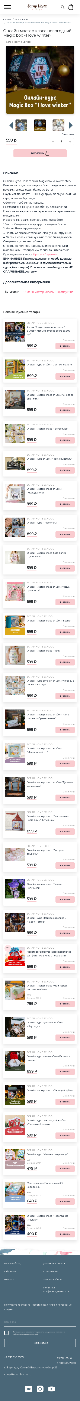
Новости (9, 1279)
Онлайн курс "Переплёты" (42, 522)
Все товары (21, 19)
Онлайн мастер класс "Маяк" (43, 650)
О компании (50, 1271)
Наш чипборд (12, 1263)
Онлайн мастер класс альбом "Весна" (49, 620)
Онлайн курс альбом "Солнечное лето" (50, 364)
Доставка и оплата (54, 1263)
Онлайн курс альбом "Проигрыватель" (49, 458)
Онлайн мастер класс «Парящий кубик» (50, 1090)
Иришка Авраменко (46, 254)
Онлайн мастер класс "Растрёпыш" (47, 428)
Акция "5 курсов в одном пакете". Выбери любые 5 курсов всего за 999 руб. (48, 331)
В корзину (37, 153)
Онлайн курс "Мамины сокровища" (47, 1154)
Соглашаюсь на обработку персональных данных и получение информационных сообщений (39, 1333)
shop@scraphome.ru (17, 1374)
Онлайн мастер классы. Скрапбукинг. (48, 291)
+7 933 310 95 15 (14, 1357)
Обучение (10, 1271)
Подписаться (40, 1343)
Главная (7, 19)
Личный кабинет (53, 1279)
